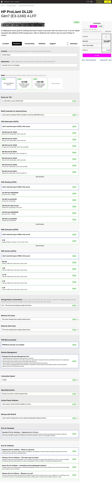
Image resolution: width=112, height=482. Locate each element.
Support (53, 44)
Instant (76, 22)
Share (110, 60)
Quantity (85, 36)
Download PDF (104, 60)
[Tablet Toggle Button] (2, 2)
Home (2, 5)
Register (99, 1)
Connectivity (29, 44)
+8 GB (24, 83)
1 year (100, 26)
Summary (73, 44)
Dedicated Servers (11, 5)
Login (107, 1)
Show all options (55, 83)
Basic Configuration (91, 60)
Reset (83, 60)
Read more (108, 31)
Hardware (16, 44)
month (93, 26)
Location (5, 44)
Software (42, 44)
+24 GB (39, 83)
